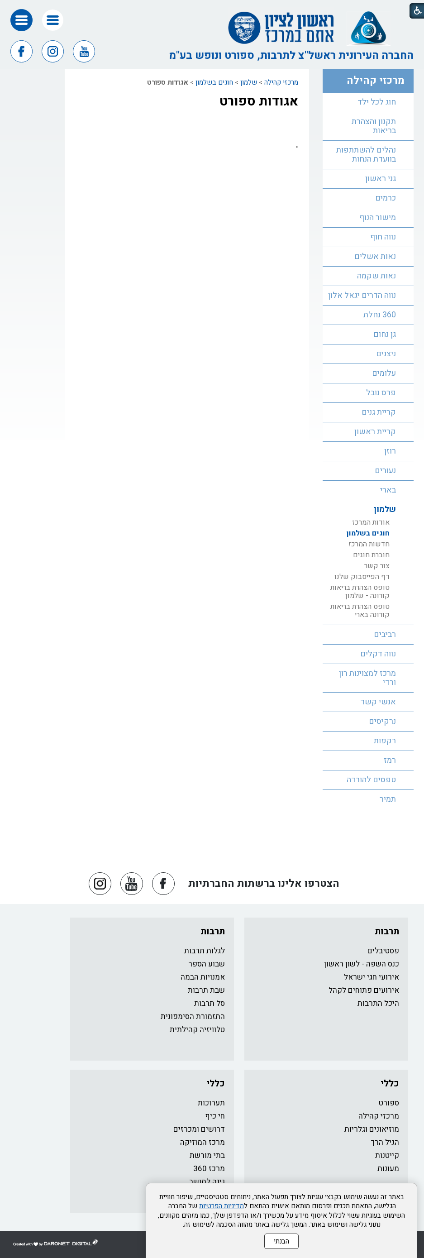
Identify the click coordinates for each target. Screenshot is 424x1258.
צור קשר (377, 565)
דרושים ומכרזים (199, 1129)
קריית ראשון (375, 432)
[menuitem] (368, 102)
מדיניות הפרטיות (221, 1206)
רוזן (390, 451)
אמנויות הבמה (203, 977)
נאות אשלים (375, 256)
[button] (52, 20)
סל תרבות (209, 1003)
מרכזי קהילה (281, 82)
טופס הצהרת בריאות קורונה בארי (360, 610)
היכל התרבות (378, 1003)
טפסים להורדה (371, 780)
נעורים (385, 470)
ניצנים (386, 354)
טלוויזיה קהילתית (197, 1029)
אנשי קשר (378, 702)
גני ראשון (380, 178)
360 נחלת (379, 315)
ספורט (389, 1103)
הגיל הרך (385, 1142)
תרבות (387, 931)
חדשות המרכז (369, 544)
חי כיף (215, 1116)
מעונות (388, 1168)
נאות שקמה (376, 276)
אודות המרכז (371, 522)
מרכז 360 (209, 1168)
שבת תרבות (206, 990)
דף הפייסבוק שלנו (362, 576)
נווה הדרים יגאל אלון (362, 295)
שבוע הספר (206, 964)
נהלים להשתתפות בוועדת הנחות (366, 154)
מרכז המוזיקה (202, 1142)
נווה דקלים (378, 654)
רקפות (385, 741)
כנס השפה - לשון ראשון (361, 964)
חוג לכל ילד (376, 102)
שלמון (248, 82)
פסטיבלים (383, 951)
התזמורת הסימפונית (193, 1016)
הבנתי (281, 1241)
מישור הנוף (377, 217)
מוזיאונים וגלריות (371, 1129)
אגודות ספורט (258, 101)
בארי (388, 490)
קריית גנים (379, 412)
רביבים (385, 634)
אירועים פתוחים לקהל (364, 990)
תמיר (388, 799)
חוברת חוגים (371, 555)
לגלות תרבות (204, 951)
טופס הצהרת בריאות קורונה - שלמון (360, 591)
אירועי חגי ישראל (371, 977)
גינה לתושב (207, 1181)
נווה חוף (383, 237)
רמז (390, 760)
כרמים (385, 198)
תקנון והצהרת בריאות (374, 126)
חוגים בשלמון (214, 82)
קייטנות (387, 1155)
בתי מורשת (207, 1155)
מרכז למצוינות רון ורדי (367, 678)
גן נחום (384, 334)
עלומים (384, 373)
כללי (390, 1083)
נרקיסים (382, 721)
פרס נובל (381, 393)
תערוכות (211, 1103)
